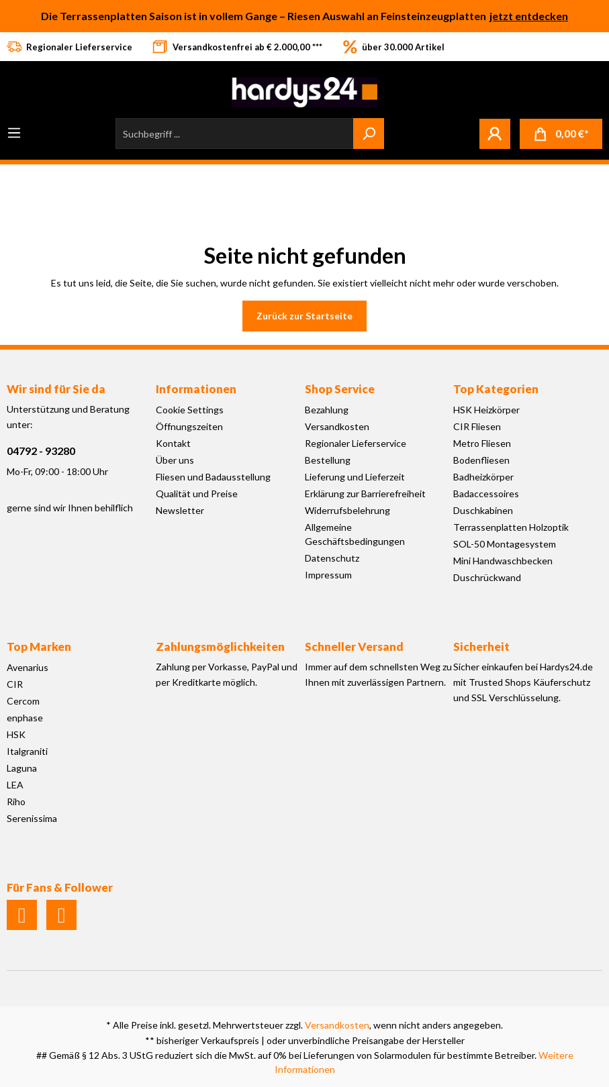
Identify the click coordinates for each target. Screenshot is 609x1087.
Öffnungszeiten (189, 426)
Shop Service (340, 389)
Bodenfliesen (481, 460)
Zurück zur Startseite (304, 315)
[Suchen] (368, 133)
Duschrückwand (487, 577)
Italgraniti (27, 751)
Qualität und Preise (197, 493)
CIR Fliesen (477, 426)
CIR (15, 684)
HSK (16, 734)
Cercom (23, 701)
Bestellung (327, 460)
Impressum (328, 574)
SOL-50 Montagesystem (504, 544)
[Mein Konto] (494, 133)
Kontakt (173, 443)
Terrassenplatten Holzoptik (511, 527)
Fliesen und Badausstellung (213, 476)
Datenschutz (332, 558)
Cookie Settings (190, 409)
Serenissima (32, 818)
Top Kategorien (495, 389)
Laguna (22, 768)
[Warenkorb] (561, 134)
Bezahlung (326, 409)
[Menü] (14, 133)
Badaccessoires (486, 493)
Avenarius (27, 667)
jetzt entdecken (528, 15)
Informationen (196, 389)
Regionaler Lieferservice (355, 443)
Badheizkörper (483, 476)
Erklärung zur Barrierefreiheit (365, 493)
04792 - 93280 (41, 450)
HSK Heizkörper (486, 409)
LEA (15, 784)
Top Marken (39, 646)
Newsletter (180, 510)
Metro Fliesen (482, 443)
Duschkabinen (483, 510)
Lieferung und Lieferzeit (355, 476)
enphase (25, 717)
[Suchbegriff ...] (234, 133)
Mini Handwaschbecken (503, 560)
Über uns (175, 460)
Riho (16, 801)
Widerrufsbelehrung (347, 510)
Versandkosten (337, 426)
